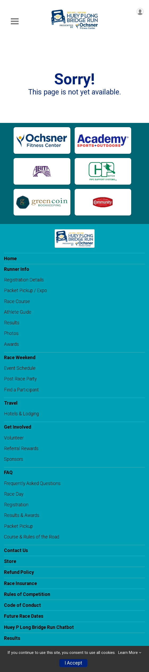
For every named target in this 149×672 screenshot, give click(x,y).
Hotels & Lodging (21, 413)
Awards (11, 344)
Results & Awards (21, 515)
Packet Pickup (18, 526)
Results (11, 322)
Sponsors (13, 459)
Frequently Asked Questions (32, 483)
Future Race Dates (23, 616)
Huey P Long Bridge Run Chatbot (39, 627)
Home (10, 258)
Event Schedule (20, 368)
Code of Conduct (22, 605)
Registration (16, 504)
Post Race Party (20, 378)
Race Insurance (20, 583)
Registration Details (24, 280)
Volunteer (14, 438)
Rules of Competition (27, 594)
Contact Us (16, 550)
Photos (11, 333)
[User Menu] (140, 11)
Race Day (13, 494)
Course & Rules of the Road (31, 537)
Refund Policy (19, 572)
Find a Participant (21, 389)
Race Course (17, 301)
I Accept (73, 663)
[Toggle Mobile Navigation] (14, 21)
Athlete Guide (17, 312)
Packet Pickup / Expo (25, 290)
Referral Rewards (21, 448)
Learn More (128, 652)
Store (10, 561)
